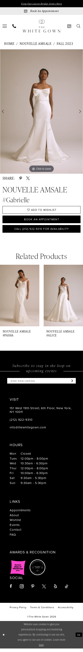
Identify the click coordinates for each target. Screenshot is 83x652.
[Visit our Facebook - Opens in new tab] (11, 590)
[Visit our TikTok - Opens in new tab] (66, 590)
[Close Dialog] (4, 638)
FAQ (13, 538)
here (41, 648)
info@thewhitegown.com (28, 431)
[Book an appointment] (41, 11)
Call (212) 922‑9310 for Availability (42, 231)
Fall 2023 (65, 44)
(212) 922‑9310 (21, 423)
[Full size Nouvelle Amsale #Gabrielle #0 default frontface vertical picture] (41, 112)
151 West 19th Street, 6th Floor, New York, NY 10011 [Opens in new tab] (41, 413)
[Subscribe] (75, 384)
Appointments (20, 513)
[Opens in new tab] (18, 571)
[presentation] (19, 298)
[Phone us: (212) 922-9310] (14, 26)
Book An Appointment (41, 221)
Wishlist (15, 523)
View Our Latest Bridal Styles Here (41, 4)
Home (9, 44)
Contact (15, 533)
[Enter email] (41, 384)
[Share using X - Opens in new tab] (28, 178)
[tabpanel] (41, 112)
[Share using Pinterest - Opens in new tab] (20, 178)
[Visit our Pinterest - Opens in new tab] (32, 590)
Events (15, 528)
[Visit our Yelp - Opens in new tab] (55, 590)
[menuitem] (14, 26)
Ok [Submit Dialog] (79, 638)
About (14, 518)
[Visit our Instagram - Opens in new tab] (22, 590)
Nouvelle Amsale (35, 44)
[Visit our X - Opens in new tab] (44, 590)
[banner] (41, 26)
